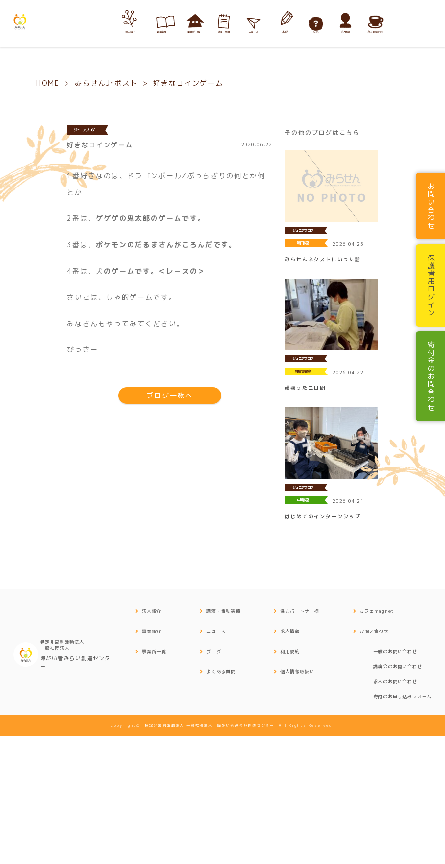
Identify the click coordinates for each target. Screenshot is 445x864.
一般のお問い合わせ (395, 780)
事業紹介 (151, 760)
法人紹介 (151, 740)
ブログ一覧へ (169, 524)
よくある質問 (221, 800)
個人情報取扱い (297, 800)
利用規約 (290, 780)
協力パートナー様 (299, 740)
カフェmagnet (376, 740)
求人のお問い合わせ (395, 810)
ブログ (213, 780)
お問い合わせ (374, 760)
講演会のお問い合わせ (397, 795)
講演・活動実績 (223, 740)
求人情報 (290, 760)
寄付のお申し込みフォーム (402, 825)
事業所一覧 (154, 780)
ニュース (216, 760)
